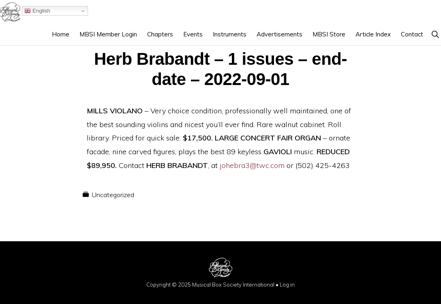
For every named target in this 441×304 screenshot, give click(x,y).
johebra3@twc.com (252, 165)
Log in (287, 284)
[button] (435, 34)
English (37, 11)
